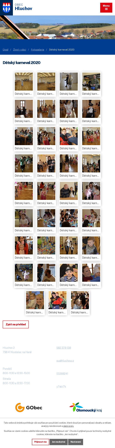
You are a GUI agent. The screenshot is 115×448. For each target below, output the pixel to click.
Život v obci (19, 49)
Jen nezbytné (58, 442)
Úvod (5, 49)
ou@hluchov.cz (65, 360)
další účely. (68, 426)
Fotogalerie (37, 49)
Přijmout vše (40, 442)
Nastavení (76, 442)
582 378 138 (63, 347)
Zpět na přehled (16, 324)
